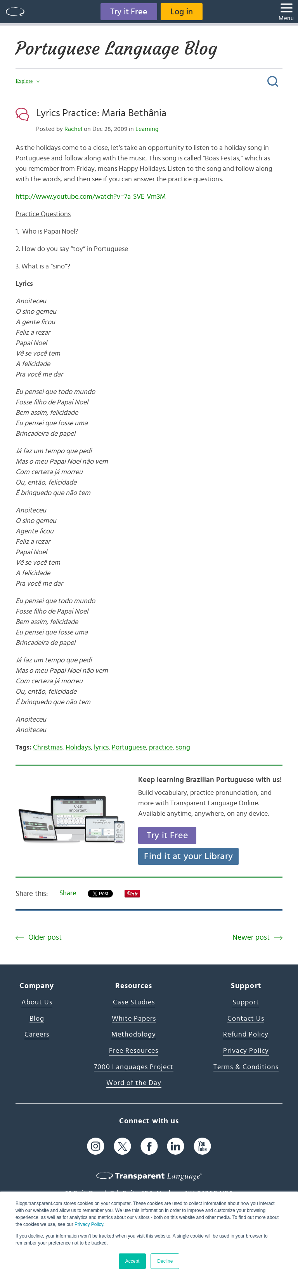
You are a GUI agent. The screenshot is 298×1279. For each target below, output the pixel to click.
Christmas (47, 747)
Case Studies (134, 1002)
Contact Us (245, 1018)
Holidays (78, 747)
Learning (147, 129)
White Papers (134, 1018)
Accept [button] (132, 1261)
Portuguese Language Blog (119, 48)
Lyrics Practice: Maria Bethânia (101, 113)
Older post (45, 937)
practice (161, 747)
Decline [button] (165, 1261)
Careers (36, 1034)
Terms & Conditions (246, 1067)
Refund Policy (246, 1034)
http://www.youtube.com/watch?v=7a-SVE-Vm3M (91, 196)
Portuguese (129, 747)
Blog (36, 1018)
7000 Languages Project (133, 1067)
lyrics (101, 747)
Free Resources (133, 1050)
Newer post (251, 937)
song (183, 747)
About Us (36, 1002)
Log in (181, 11)
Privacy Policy (88, 1224)
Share (67, 893)
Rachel (73, 129)
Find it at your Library (188, 856)
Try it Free (128, 11)
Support (245, 1002)
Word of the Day (133, 1083)
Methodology (133, 1034)
